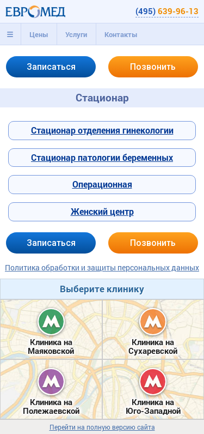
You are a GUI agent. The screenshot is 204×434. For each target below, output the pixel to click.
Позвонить (153, 66)
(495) (167, 10)
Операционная (102, 184)
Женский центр (102, 211)
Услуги (76, 34)
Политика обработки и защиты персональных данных (102, 267)
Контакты (121, 34)
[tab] (10, 34)
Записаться (51, 66)
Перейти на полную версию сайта (102, 427)
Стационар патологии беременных (102, 157)
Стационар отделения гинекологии (102, 130)
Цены (38, 34)
